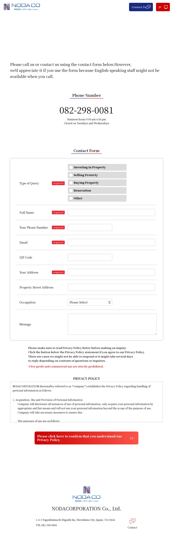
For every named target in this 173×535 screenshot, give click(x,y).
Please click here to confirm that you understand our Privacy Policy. (82, 422)
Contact (132, 509)
